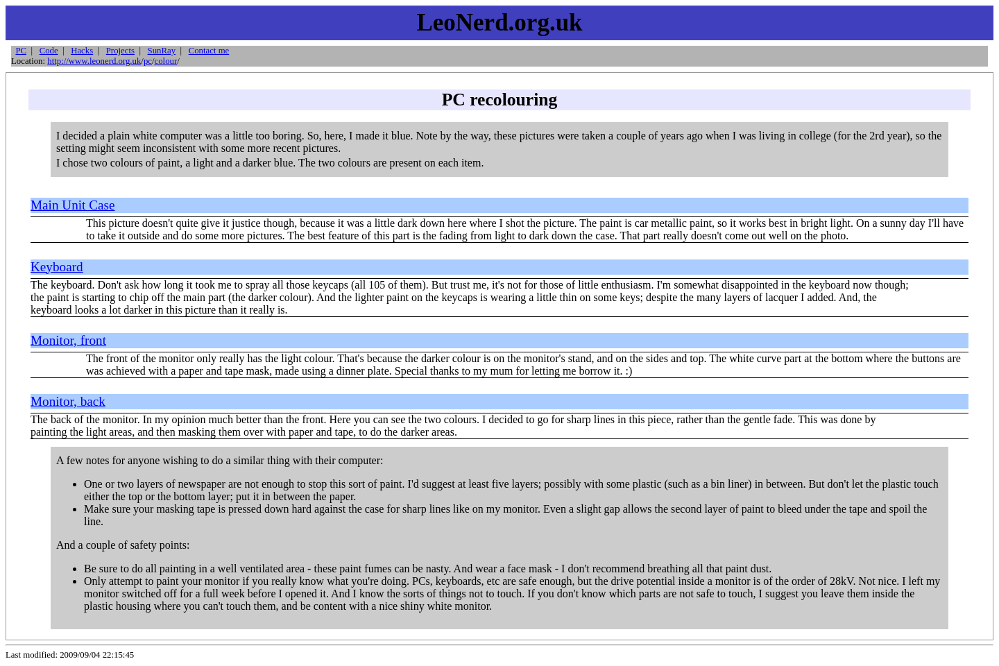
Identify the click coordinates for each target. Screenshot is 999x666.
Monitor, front (68, 340)
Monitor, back (68, 401)
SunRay (162, 51)
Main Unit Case (73, 205)
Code (49, 51)
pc (148, 61)
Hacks (82, 51)
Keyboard (57, 266)
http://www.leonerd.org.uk (94, 61)
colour (166, 61)
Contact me (209, 51)
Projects (120, 51)
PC (20, 51)
